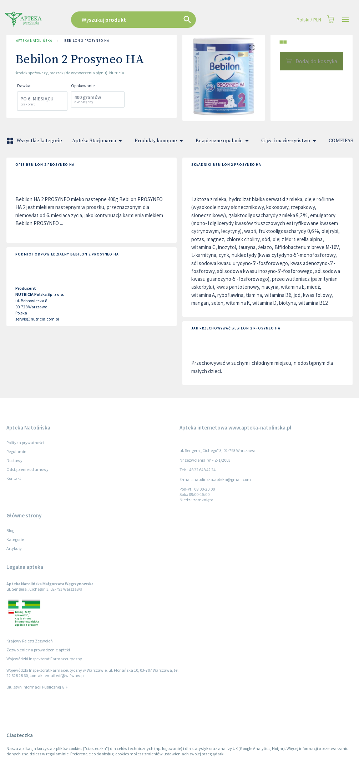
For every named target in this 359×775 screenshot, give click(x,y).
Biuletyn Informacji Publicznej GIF (37, 687)
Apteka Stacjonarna (98, 140)
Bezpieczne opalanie (223, 140)
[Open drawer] (345, 20)
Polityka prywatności (25, 442)
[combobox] (151, 19)
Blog (10, 530)
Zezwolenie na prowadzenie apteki (38, 649)
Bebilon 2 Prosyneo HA (86, 41)
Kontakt (13, 478)
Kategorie (15, 539)
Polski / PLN (309, 20)
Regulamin (16, 451)
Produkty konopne (160, 140)
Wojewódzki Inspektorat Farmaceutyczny (44, 658)
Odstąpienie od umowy (27, 469)
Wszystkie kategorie (35, 140)
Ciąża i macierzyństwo (290, 140)
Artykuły (14, 548)
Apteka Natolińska (34, 41)
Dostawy (14, 460)
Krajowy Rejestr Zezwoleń (29, 641)
